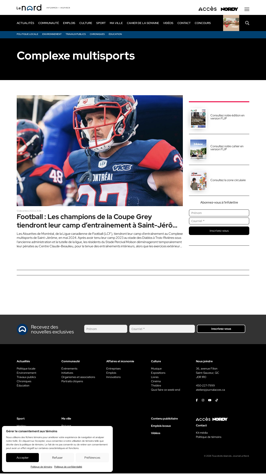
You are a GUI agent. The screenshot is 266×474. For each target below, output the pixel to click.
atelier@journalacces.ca (210, 390)
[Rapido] (231, 24)
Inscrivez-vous (219, 231)
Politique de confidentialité (68, 466)
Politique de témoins (41, 466)
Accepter (23, 458)
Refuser (57, 458)
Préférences (92, 458)
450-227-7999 (205, 386)
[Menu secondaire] (246, 9)
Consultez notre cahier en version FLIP (226, 148)
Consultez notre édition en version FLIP (227, 117)
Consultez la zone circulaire (228, 181)
